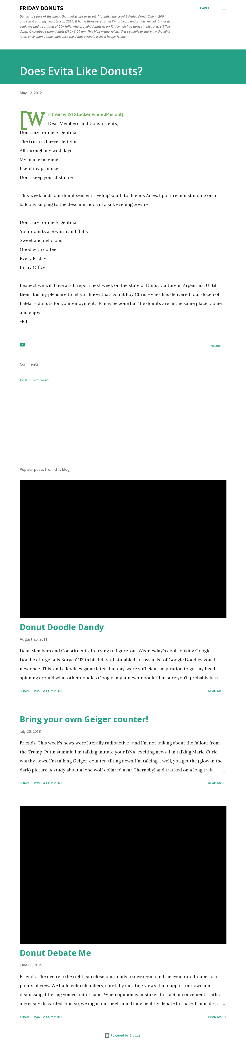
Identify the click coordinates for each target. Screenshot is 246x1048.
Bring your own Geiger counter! (84, 719)
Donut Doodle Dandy (62, 626)
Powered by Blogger (123, 1035)
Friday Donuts (41, 8)
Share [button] (216, 346)
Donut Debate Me (55, 952)
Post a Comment (34, 380)
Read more (217, 691)
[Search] (204, 8)
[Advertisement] (123, 428)
